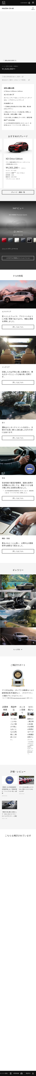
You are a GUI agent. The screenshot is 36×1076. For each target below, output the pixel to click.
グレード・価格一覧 (18, 192)
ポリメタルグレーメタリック (23, 240)
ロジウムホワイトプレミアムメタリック (17, 240)
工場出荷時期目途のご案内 (11, 77)
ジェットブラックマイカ (29, 240)
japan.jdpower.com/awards (19, 698)
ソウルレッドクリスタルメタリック (4, 240)
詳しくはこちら (18, 327)
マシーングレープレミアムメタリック (10, 240)
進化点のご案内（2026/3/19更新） (14, 80)
